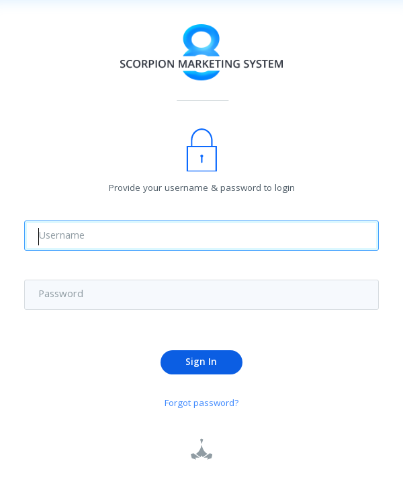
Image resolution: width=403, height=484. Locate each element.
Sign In (201, 363)
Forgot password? (202, 405)
